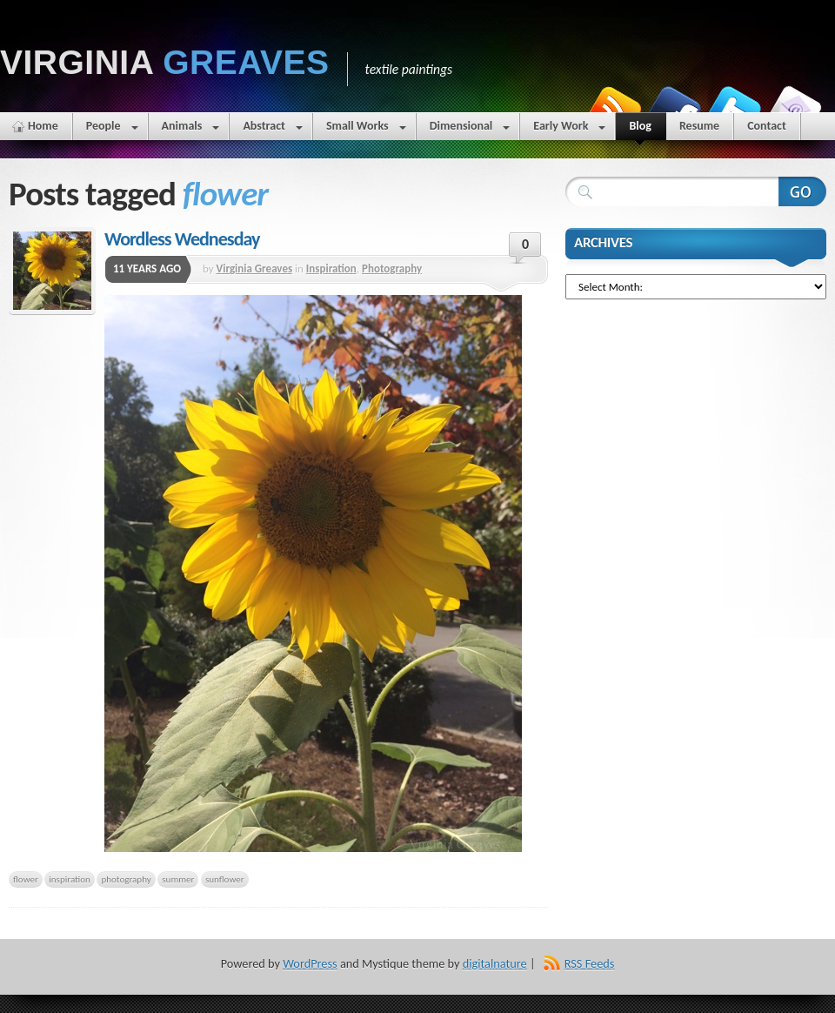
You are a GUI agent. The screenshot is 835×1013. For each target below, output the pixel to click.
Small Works (366, 129)
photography (125, 879)
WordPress (310, 963)
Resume (699, 125)
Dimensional (470, 129)
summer (178, 879)
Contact (766, 125)
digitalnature (495, 963)
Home (43, 125)
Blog (640, 129)
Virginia (165, 62)
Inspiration (331, 268)
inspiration (69, 879)
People (112, 129)
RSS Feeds (589, 963)
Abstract (273, 129)
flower (25, 879)
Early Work (569, 129)
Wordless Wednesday (181, 239)
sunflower (224, 879)
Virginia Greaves (255, 268)
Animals (191, 129)
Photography (392, 268)
